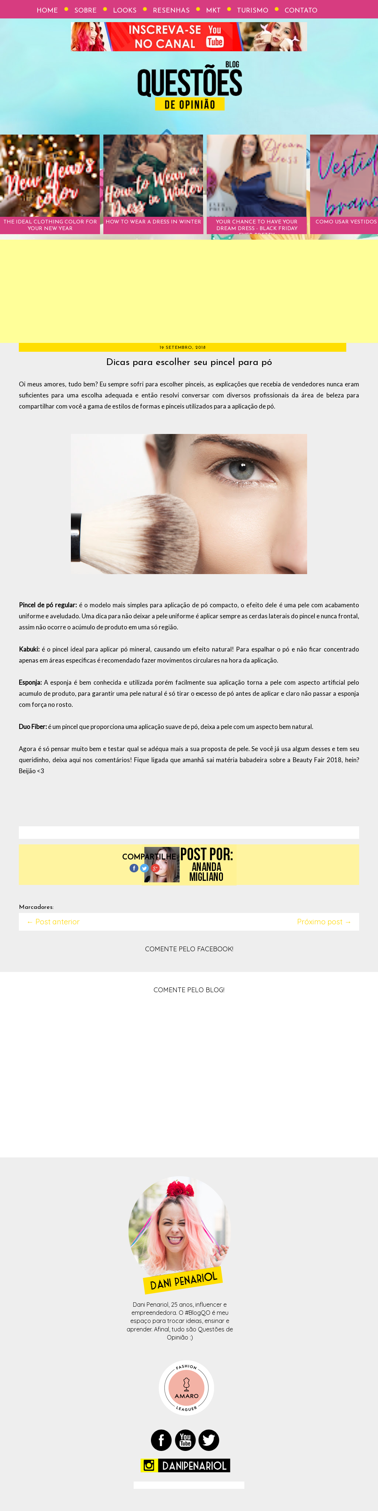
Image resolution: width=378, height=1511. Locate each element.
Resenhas (171, 10)
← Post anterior (53, 921)
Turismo (252, 10)
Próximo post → (324, 921)
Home (47, 10)
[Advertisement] (189, 291)
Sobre (85, 10)
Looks (125, 10)
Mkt (213, 10)
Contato (301, 10)
